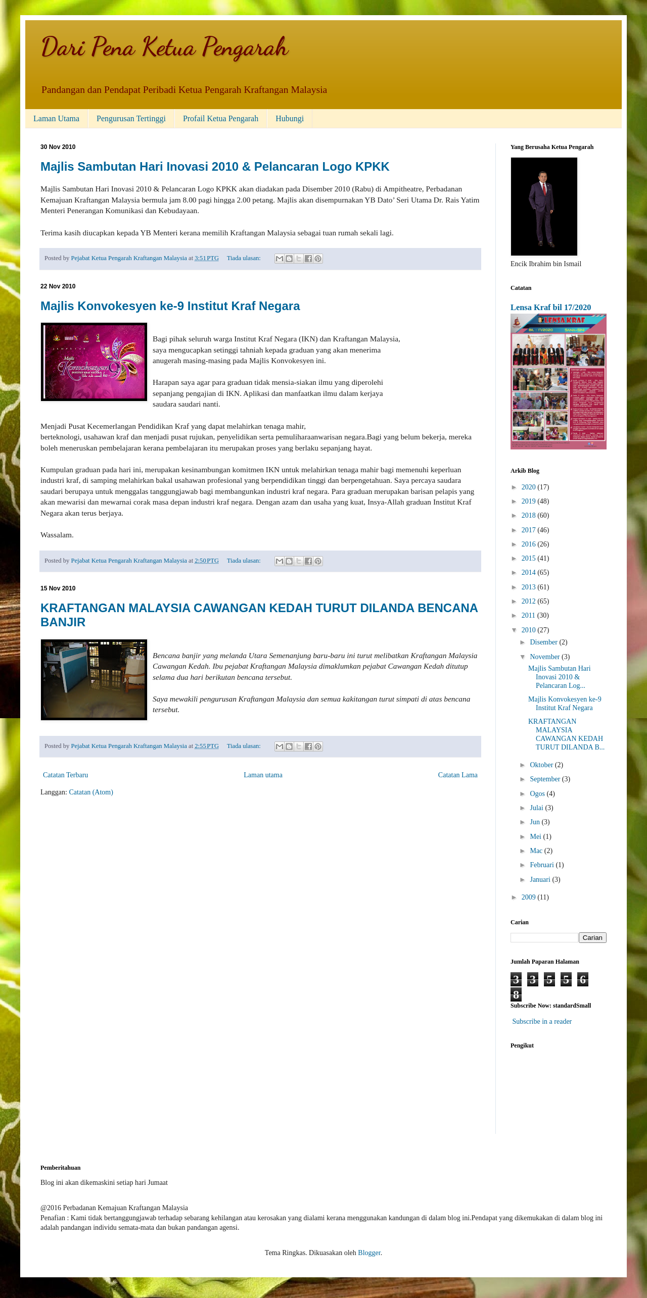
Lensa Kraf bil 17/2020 (551, 307)
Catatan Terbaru (65, 775)
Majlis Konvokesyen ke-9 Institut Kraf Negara (170, 306)
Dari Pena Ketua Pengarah (164, 46)
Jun (535, 822)
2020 (530, 487)
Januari (541, 879)
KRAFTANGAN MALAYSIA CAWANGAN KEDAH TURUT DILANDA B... (566, 734)
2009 (530, 897)
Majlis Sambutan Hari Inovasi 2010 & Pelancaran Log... (559, 677)
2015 (530, 558)
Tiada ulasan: (244, 258)
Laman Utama (56, 118)
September (546, 779)
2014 (530, 572)
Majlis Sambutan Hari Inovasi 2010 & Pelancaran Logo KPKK (215, 166)
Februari (543, 865)
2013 (530, 587)
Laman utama (263, 775)
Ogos (538, 793)
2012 (530, 601)
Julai (537, 808)
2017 (530, 530)
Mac (537, 851)
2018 (530, 515)
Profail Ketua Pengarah (220, 118)
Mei (536, 836)
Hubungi (289, 118)
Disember (544, 642)
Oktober (542, 765)
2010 (530, 630)
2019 (530, 501)
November (546, 657)
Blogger (369, 1253)
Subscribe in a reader (542, 1021)
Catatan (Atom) (91, 792)
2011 (529, 615)
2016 (530, 544)
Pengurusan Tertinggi (131, 118)
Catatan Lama (458, 775)
